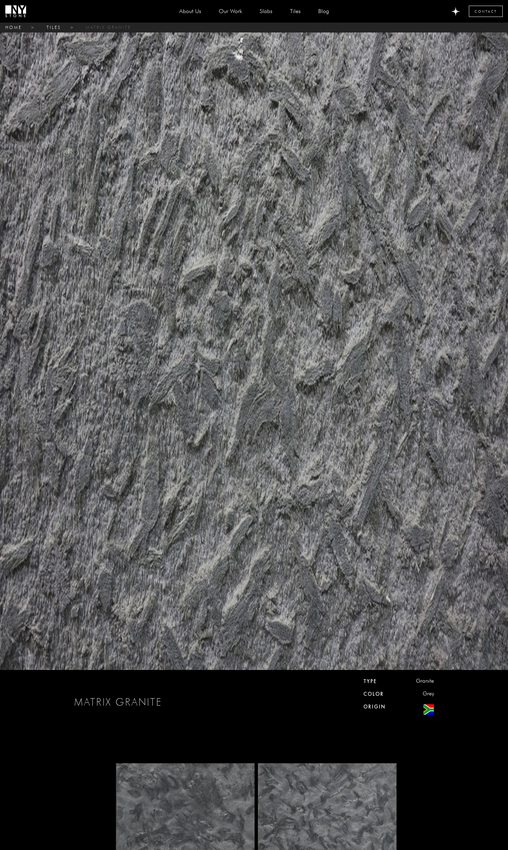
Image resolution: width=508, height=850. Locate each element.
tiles (54, 27)
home (13, 27)
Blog (323, 11)
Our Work (230, 11)
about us (190, 11)
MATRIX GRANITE (108, 27)
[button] (266, 11)
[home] (15, 11)
